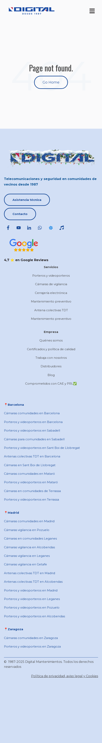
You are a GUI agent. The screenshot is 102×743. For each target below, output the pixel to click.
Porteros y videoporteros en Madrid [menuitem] (30, 590)
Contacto (20, 214)
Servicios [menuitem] (51, 267)
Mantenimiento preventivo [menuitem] (51, 301)
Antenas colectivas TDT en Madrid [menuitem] (29, 573)
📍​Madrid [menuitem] (11, 512)
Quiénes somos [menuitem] (51, 340)
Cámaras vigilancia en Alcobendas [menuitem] (29, 547)
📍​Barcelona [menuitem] (14, 405)
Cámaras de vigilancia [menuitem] (51, 284)
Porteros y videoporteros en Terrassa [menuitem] (31, 499)
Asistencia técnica (26, 200)
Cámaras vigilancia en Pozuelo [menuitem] (26, 530)
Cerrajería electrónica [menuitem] (51, 293)
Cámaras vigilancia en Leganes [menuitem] (27, 556)
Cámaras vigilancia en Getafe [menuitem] (25, 564)
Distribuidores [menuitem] (51, 366)
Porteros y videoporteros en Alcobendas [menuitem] (34, 616)
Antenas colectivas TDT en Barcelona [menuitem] (32, 456)
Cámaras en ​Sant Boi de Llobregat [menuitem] (29, 465)
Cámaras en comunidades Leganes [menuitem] (30, 538)
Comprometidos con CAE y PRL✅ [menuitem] (51, 383)
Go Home (51, 82)
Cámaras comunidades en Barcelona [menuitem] (32, 413)
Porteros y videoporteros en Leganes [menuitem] (32, 599)
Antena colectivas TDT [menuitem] (51, 310)
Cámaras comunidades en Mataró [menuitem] (29, 474)
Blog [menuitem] (51, 375)
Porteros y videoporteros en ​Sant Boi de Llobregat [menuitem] (42, 448)
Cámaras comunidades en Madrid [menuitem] (29, 521)
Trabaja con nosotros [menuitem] (51, 358)
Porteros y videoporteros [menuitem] (51, 275)
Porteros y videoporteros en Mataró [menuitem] (31, 482)
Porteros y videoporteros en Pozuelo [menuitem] (31, 607)
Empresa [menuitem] (51, 332)
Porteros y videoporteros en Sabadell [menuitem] (32, 430)
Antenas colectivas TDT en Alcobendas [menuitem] (33, 582)
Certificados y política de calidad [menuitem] (51, 349)
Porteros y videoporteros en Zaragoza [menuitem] (32, 646)
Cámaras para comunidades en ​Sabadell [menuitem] (34, 439)
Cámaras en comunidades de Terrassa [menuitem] (32, 491)
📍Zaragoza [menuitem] (13, 629)
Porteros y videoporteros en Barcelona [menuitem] (33, 422)
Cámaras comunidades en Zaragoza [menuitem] (31, 638)
